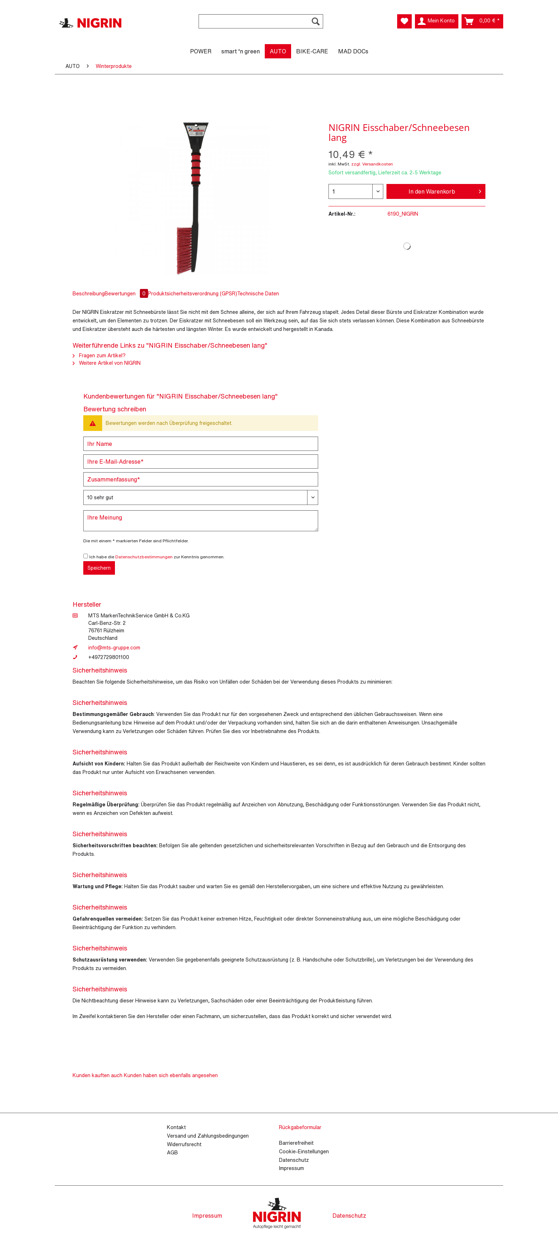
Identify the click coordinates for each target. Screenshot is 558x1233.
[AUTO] (278, 51)
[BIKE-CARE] (312, 51)
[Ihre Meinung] (200, 520)
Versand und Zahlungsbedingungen (208, 1135)
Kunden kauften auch (97, 1075)
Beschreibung (89, 293)
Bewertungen (127, 293)
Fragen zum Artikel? (99, 355)
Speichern (99, 567)
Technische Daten (258, 293)
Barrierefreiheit (296, 1143)
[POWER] (200, 51)
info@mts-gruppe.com (114, 647)
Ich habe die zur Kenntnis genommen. (157, 557)
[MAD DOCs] (353, 51)
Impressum (291, 1168)
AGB (172, 1152)
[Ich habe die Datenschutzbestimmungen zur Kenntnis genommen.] (85, 556)
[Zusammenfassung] (200, 479)
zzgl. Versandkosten (372, 164)
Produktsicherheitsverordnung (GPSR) (192, 293)
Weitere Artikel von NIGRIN (107, 363)
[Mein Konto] (436, 21)
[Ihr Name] (200, 444)
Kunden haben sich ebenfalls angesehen (171, 1075)
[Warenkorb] (482, 21)
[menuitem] (261, 25)
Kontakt (176, 1127)
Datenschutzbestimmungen (144, 557)
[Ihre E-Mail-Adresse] (200, 461)
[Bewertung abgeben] (200, 497)
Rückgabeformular (300, 1127)
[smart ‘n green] (240, 51)
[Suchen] (315, 21)
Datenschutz (294, 1160)
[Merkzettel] (404, 21)
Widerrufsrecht (184, 1144)
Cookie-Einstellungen (304, 1151)
